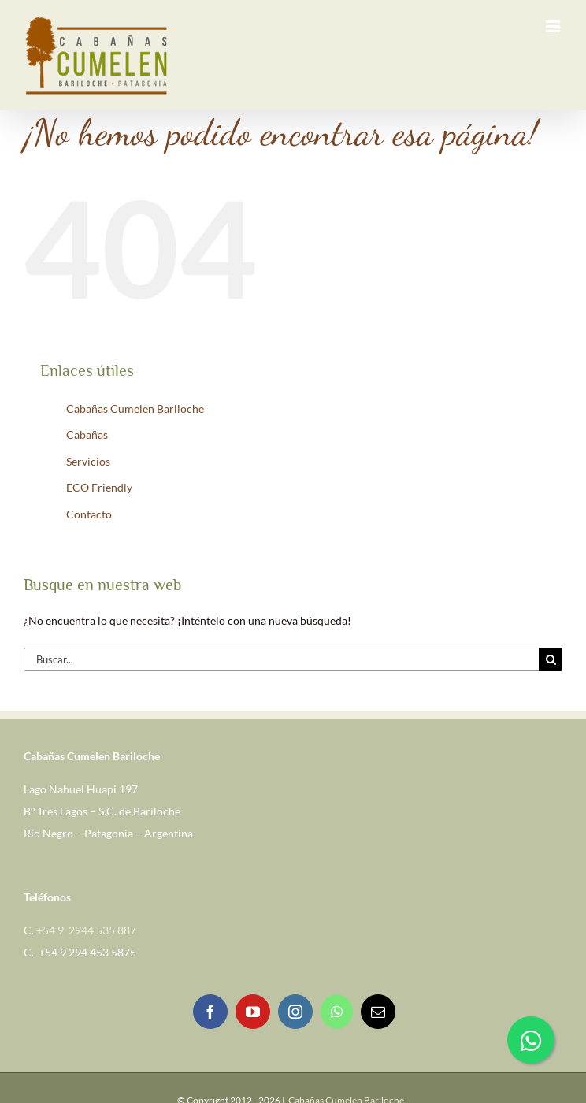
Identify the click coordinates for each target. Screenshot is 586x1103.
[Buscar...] (281, 659)
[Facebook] (210, 1011)
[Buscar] (550, 659)
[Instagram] (295, 1011)
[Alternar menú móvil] (554, 26)
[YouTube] (253, 1011)
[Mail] (378, 1011)
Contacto (89, 514)
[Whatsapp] (337, 1011)
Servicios (88, 461)
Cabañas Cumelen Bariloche (135, 408)
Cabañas (87, 434)
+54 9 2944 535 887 (86, 930)
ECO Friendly (99, 487)
